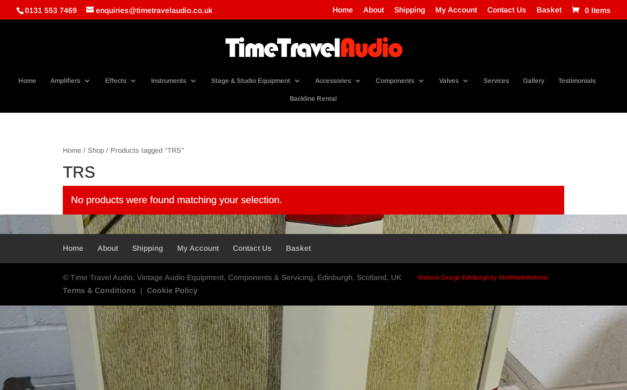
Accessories (333, 80)
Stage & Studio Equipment (250, 80)
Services (496, 80)
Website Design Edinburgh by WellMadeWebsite (482, 277)
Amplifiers (65, 80)
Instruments (168, 80)
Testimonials (577, 80)
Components (395, 80)
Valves (449, 80)
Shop (96, 150)
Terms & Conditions (99, 290)
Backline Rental (313, 98)
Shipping (409, 10)
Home (342, 10)
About (373, 10)
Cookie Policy (172, 290)
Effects (115, 80)
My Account (456, 10)
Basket (549, 10)
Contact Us (506, 10)
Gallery (533, 80)
